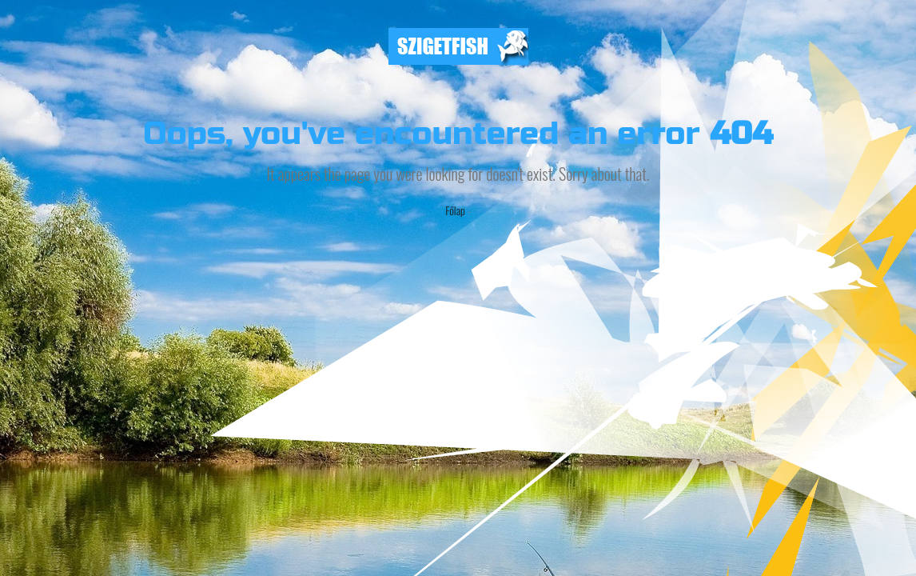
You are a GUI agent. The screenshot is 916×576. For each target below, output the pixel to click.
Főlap (455, 210)
